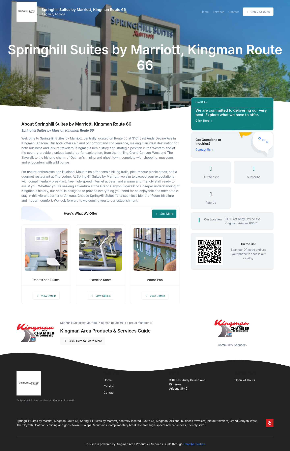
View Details (46, 295)
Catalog (109, 386)
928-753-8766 (258, 12)
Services (218, 12)
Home (205, 12)
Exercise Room (100, 280)
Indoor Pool (155, 280)
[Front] (27, 12)
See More (164, 213)
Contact (233, 12)
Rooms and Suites (46, 280)
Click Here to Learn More (83, 341)
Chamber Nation (194, 444)
